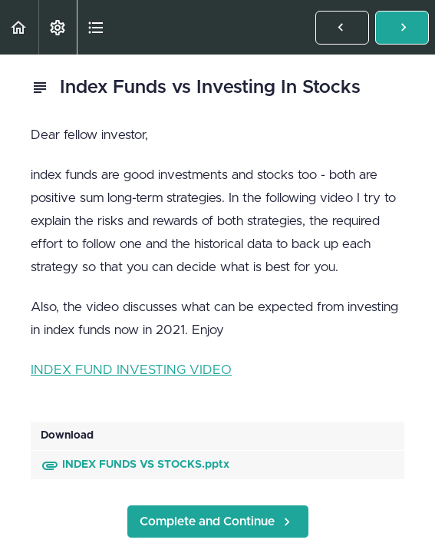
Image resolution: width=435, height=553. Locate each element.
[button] (19, 27)
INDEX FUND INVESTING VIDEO (131, 369)
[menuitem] (57, 27)
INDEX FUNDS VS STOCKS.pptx (135, 464)
